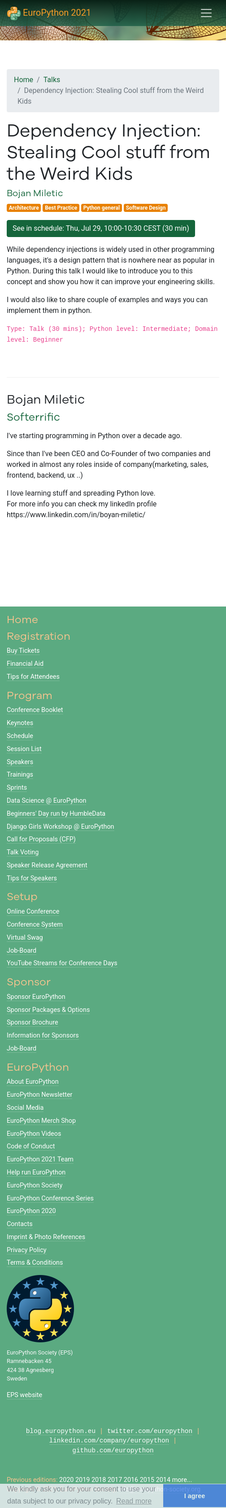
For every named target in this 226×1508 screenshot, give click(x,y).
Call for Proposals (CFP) (41, 839)
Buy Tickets (23, 651)
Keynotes (20, 723)
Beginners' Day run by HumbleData (56, 814)
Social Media (25, 1108)
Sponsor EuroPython (36, 997)
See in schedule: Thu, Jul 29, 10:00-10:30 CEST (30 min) (101, 228)
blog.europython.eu (61, 1431)
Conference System (35, 924)
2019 (82, 1480)
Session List (24, 749)
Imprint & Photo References (46, 1237)
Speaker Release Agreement (47, 865)
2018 (98, 1480)
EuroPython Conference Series (50, 1198)
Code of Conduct (31, 1146)
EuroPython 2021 (49, 13)
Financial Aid (25, 664)
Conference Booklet (35, 710)
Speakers (20, 762)
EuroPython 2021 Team (40, 1159)
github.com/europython (112, 1450)
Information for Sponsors (43, 1035)
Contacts (20, 1224)
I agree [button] (194, 1495)
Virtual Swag (25, 937)
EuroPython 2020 (31, 1211)
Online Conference (33, 911)
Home (23, 79)
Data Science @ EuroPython (46, 801)
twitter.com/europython (149, 1431)
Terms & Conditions (35, 1262)
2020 (66, 1480)
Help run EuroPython (36, 1172)
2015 (147, 1480)
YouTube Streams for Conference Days (62, 963)
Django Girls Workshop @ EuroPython (60, 827)
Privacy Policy (27, 1250)
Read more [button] (134, 1501)
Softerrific (33, 417)
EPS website (24, 1395)
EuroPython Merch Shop (41, 1121)
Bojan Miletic (35, 193)
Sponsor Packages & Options (48, 1010)
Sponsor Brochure (32, 1022)
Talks (52, 79)
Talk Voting (23, 852)
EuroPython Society (34, 1185)
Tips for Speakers (32, 878)
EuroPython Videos (34, 1134)
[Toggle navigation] (206, 13)
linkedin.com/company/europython (109, 1441)
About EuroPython (33, 1082)
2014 (163, 1480)
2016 (131, 1480)
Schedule (20, 736)
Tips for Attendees (33, 677)
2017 (115, 1480)
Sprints (17, 787)
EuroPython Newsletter (39, 1095)
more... (182, 1480)
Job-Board (21, 950)
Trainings (20, 774)
